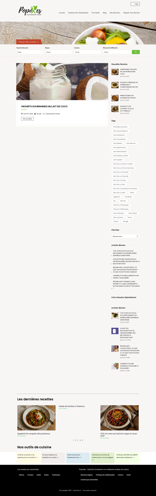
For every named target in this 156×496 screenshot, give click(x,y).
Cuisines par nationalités (78, 13)
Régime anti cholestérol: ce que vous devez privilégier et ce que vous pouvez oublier (125, 269)
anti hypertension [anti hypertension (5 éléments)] (119, 147)
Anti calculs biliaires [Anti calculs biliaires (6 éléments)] (120, 131)
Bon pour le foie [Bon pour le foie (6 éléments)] (119, 184)
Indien (39, 475)
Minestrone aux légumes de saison (127, 97)
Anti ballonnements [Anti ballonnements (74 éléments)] (120, 127)
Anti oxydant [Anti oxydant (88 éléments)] (117, 160)
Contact (120, 475)
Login (135, 4)
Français (30, 475)
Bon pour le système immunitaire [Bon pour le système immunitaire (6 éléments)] (125, 188)
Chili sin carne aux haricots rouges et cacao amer (118, 435)
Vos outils (96, 13)
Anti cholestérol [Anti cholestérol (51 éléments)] (119, 135)
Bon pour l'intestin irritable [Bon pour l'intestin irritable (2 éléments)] (123, 164)
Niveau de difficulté (113, 48)
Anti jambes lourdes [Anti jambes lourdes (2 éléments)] (120, 156)
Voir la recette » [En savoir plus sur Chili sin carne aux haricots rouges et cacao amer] (104, 438)
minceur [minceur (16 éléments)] (123, 201)
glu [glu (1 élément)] (114, 201)
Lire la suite (27, 119)
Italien (46, 475)
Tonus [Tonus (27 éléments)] (130, 217)
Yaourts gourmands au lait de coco (44, 106)
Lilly (40, 114)
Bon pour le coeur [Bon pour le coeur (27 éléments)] (119, 180)
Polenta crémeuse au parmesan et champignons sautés (129, 84)
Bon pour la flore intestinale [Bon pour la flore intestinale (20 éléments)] (123, 168)
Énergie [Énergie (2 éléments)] (125, 221)
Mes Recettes (115, 13)
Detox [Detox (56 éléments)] (132, 193)
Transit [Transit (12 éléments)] (115, 221)
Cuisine (78, 48)
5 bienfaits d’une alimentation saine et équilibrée (126, 277)
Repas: (48, 48)
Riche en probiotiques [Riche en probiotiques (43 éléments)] (121, 205)
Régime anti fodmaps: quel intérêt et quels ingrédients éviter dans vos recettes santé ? (126, 285)
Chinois (21, 475)
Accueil (62, 13)
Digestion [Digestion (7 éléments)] (116, 197)
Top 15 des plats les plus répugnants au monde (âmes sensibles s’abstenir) (125, 253)
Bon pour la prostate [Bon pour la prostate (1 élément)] (120, 172)
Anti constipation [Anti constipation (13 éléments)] (119, 139)
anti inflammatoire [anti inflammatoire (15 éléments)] (120, 151)
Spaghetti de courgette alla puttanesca (127, 108)
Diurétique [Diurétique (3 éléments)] (128, 197)
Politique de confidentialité (105, 475)
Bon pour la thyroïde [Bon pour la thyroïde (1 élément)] (120, 176)
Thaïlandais (56, 475)
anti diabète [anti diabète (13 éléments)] (117, 143)
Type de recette (22, 48)
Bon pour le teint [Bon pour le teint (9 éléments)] (119, 193)
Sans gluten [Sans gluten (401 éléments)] (133, 213)
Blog (104, 13)
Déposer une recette (131, 13)
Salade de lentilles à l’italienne (71, 406)
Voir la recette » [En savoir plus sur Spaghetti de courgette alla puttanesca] (21, 436)
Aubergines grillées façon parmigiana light (128, 71)
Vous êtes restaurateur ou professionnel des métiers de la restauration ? (126, 261)
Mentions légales (87, 475)
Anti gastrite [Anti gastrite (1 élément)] (131, 143)
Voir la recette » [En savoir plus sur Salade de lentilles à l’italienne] (63, 408)
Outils (129, 475)
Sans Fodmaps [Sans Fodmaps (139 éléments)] (118, 213)
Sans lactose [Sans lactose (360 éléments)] (118, 217)
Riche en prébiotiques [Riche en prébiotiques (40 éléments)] (121, 209)
